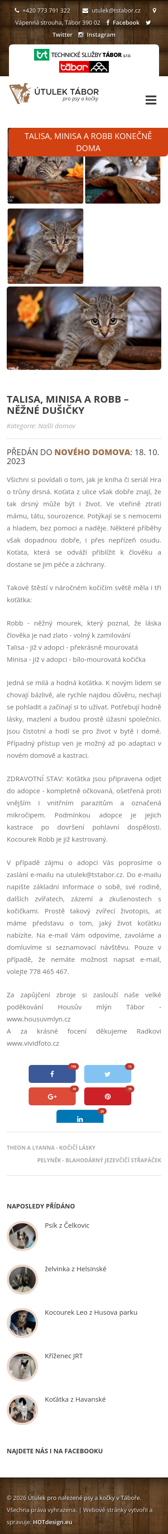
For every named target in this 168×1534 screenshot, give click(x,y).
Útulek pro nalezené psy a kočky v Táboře (84, 1498)
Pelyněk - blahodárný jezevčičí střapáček (99, 1160)
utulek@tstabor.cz (111, 10)
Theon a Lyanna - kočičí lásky (51, 1148)
